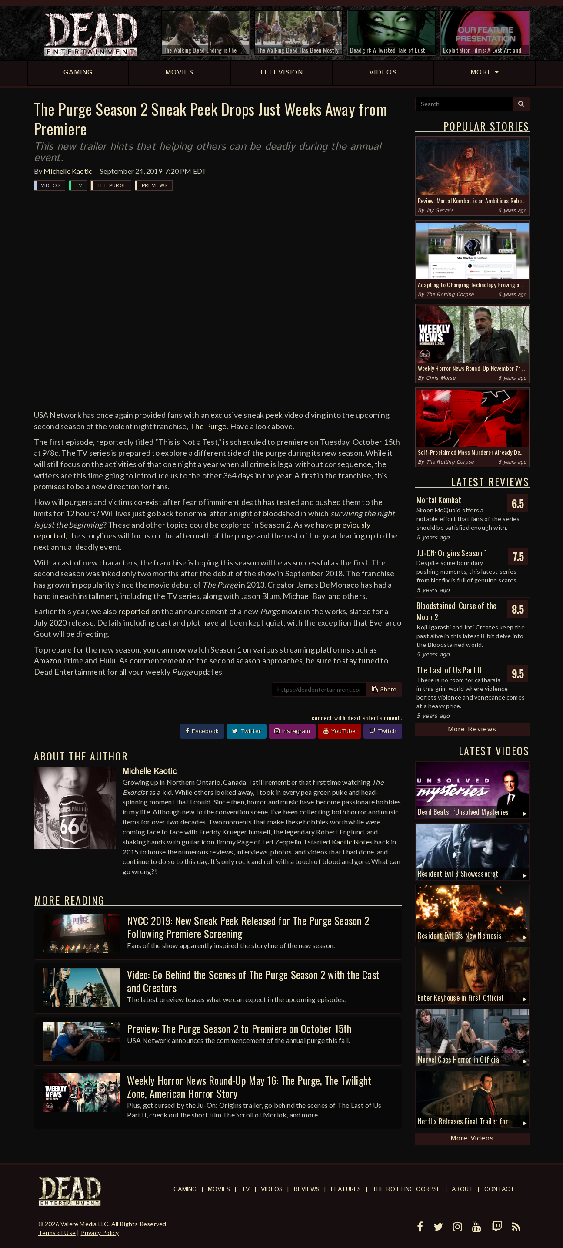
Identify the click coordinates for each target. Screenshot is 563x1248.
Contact (499, 1189)
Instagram (292, 731)
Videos (50, 185)
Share (384, 689)
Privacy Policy (100, 1232)
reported (134, 611)
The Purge (112, 185)
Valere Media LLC (84, 1224)
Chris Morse (440, 378)
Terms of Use (57, 1232)
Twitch (382, 731)
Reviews (307, 1189)
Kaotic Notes (352, 842)
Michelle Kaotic (67, 171)
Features (346, 1189)
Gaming (185, 1189)
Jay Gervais (439, 210)
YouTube (339, 731)
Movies (219, 1189)
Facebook (202, 731)
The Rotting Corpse (450, 294)
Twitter (246, 731)
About (462, 1189)
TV (79, 185)
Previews (155, 185)
